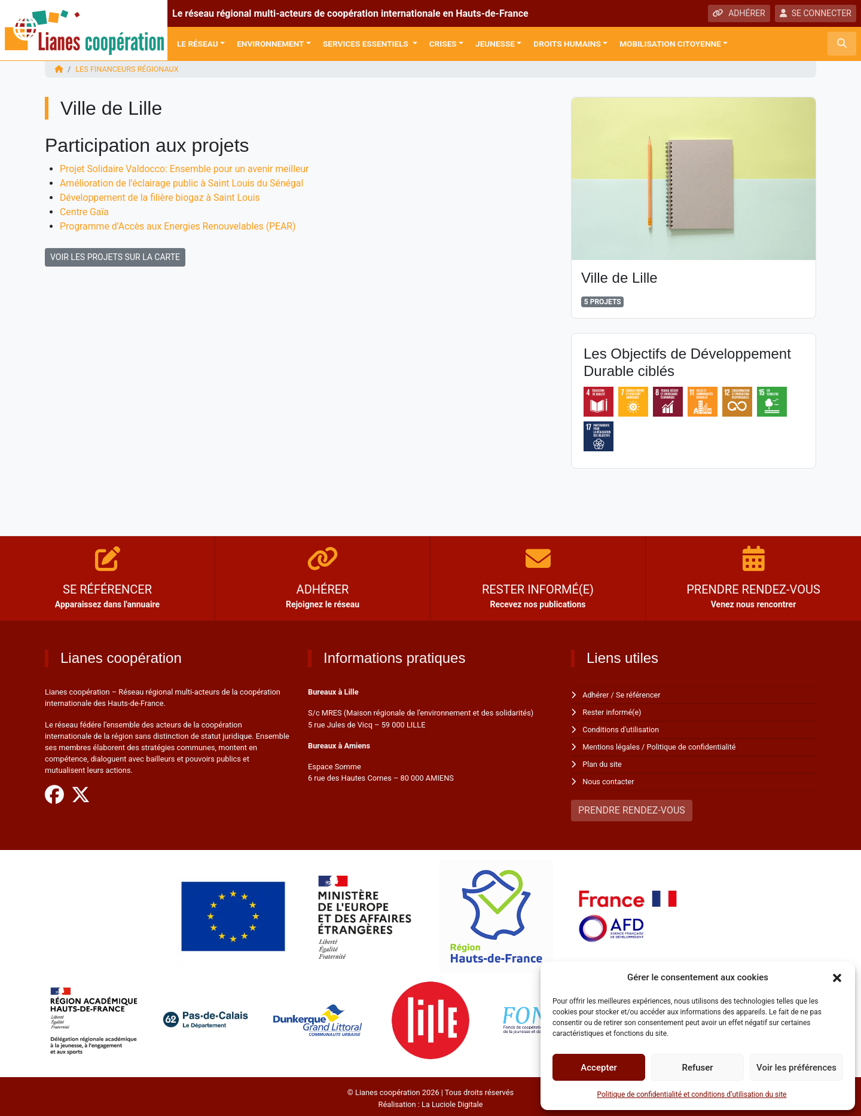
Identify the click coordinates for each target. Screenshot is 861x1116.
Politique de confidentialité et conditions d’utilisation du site (692, 1094)
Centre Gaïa (84, 211)
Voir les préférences (796, 1067)
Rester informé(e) (612, 711)
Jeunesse (495, 43)
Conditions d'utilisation (621, 728)
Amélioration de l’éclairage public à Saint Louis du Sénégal (183, 182)
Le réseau (197, 43)
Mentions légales (611, 745)
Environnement (270, 43)
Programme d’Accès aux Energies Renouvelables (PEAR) (179, 225)
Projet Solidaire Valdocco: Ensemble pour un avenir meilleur (186, 168)
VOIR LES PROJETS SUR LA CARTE (115, 256)
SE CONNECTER (815, 13)
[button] (837, 977)
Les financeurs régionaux (127, 69)
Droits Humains (566, 43)
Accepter (598, 1067)
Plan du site (602, 761)
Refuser (697, 1067)
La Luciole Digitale (452, 1100)
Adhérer (595, 694)
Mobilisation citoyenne (670, 43)
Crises (443, 43)
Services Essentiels (366, 43)
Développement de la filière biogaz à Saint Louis (161, 197)
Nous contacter (608, 778)
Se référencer (639, 694)
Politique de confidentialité (693, 745)
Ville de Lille (619, 277)
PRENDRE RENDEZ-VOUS (631, 807)
